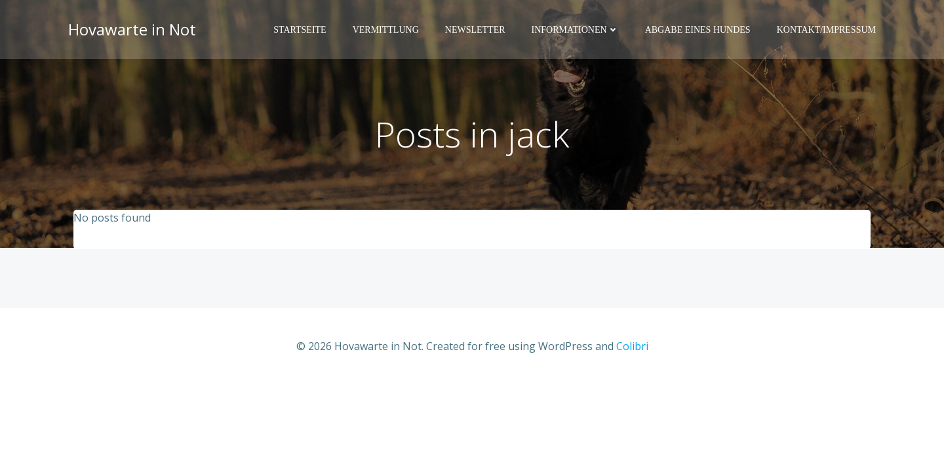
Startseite (299, 30)
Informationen (575, 30)
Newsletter (475, 30)
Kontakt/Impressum (826, 30)
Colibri (632, 346)
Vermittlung (386, 30)
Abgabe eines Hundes (698, 30)
